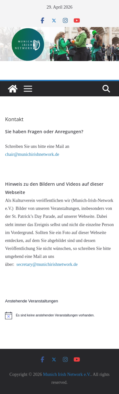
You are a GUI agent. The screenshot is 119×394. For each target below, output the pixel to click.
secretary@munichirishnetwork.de (47, 264)
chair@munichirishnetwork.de (32, 154)
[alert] (59, 315)
